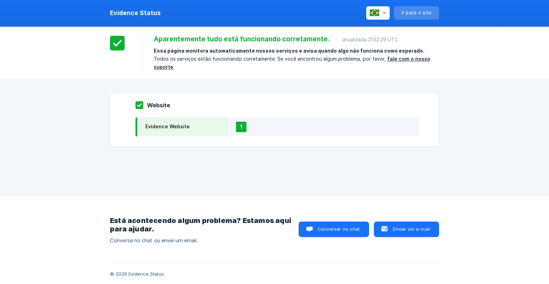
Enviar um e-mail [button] (411, 229)
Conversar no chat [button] (339, 229)
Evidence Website (167, 126)
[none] (135, 13)
